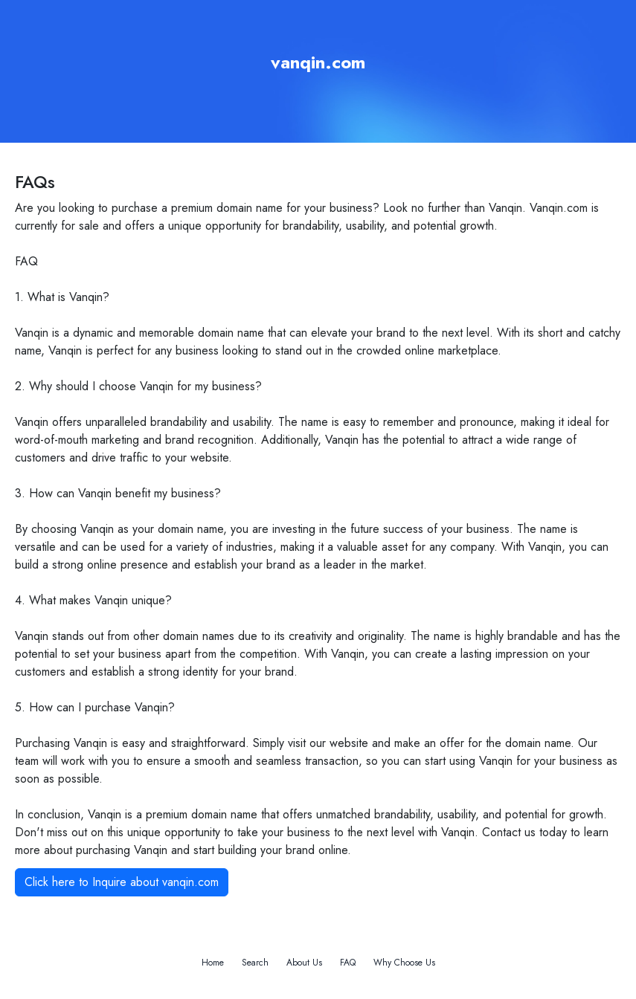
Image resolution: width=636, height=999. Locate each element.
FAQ (348, 962)
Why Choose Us (404, 962)
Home (213, 962)
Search (255, 962)
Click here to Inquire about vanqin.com (122, 881)
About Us (304, 962)
